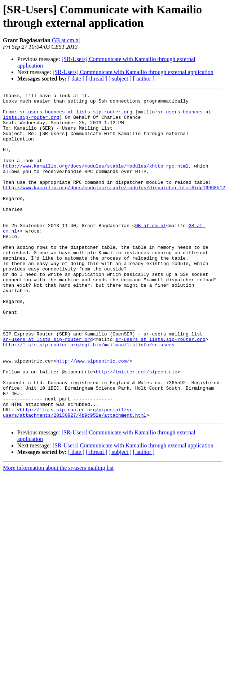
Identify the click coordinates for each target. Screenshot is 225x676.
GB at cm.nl (66, 40)
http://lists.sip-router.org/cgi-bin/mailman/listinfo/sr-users (89, 395)
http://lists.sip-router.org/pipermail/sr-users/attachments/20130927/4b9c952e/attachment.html (74, 476)
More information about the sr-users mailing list (58, 533)
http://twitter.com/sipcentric (136, 428)
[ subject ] (120, 78)
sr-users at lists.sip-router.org (48, 389)
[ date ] (76, 78)
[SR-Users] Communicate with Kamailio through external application (133, 72)
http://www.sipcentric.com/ (92, 415)
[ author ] (144, 78)
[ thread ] (96, 78)
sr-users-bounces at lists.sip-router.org (76, 116)
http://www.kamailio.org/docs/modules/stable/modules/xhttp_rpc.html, (97, 181)
